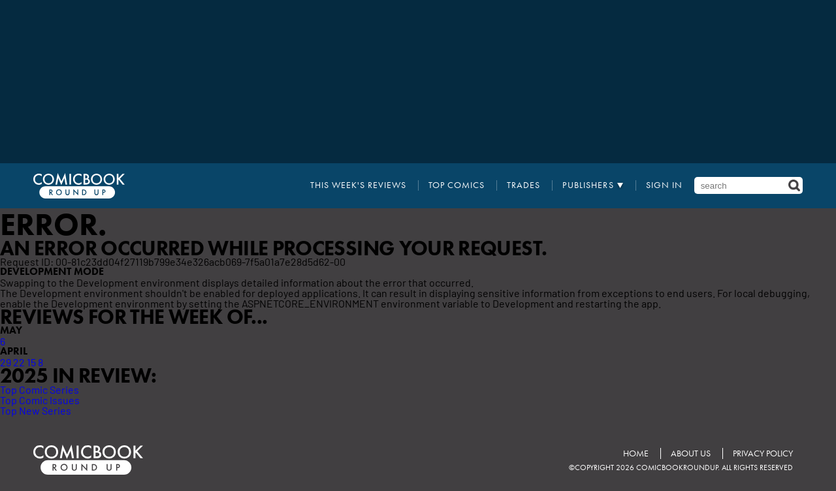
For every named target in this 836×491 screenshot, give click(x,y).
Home (636, 453)
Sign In (664, 185)
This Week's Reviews (358, 185)
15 (31, 361)
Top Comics (456, 185)
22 (19, 361)
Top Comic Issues (40, 399)
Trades (523, 185)
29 (5, 361)
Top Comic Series (39, 389)
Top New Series (35, 410)
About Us (691, 453)
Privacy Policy (763, 453)
